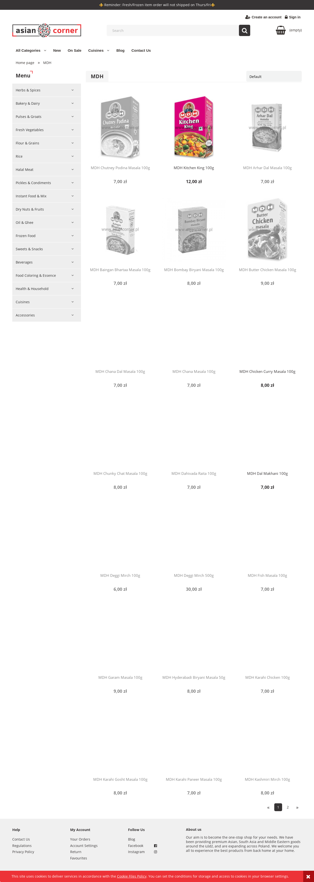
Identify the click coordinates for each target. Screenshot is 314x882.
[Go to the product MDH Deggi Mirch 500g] (194, 535)
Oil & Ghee (24, 222)
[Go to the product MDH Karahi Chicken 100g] (267, 637)
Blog (131, 839)
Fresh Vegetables (30, 129)
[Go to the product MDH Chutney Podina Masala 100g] (120, 127)
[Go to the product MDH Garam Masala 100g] (120, 637)
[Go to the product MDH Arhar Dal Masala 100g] (267, 127)
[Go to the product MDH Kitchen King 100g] (194, 127)
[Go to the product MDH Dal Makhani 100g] (267, 433)
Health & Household (32, 288)
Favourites (78, 858)
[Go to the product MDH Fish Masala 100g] (267, 535)
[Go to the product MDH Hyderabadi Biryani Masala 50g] (194, 637)
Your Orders (80, 839)
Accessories (25, 315)
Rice (19, 156)
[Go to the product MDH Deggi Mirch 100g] (120, 535)
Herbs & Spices (28, 90)
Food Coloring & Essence (36, 275)
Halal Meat (24, 169)
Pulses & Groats (28, 116)
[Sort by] (274, 76)
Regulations (22, 845)
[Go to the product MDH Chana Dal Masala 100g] (120, 331)
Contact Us (21, 839)
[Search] (244, 30)
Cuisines (23, 302)
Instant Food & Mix (31, 196)
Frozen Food (26, 235)
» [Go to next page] (297, 807)
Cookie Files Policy (131, 876)
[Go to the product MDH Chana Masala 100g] (194, 331)
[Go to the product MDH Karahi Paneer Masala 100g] (194, 739)
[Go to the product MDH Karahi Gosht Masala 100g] (120, 739)
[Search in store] (179, 30)
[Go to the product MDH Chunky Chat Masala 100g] (120, 433)
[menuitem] (31, 50)
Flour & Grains (27, 143)
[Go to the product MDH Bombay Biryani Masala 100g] (194, 229)
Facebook (135, 845)
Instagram (136, 851)
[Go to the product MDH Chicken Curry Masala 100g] (267, 331)
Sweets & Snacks (29, 249)
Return (75, 851)
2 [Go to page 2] (288, 807)
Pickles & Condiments (33, 182)
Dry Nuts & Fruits (30, 209)
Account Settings (84, 845)
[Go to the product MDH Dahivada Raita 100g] (194, 433)
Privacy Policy (23, 851)
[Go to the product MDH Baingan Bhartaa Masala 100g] (120, 229)
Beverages (24, 262)
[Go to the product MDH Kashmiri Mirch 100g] (267, 739)
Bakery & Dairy (28, 103)
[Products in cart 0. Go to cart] (289, 30)
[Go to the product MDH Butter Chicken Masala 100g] (267, 229)
